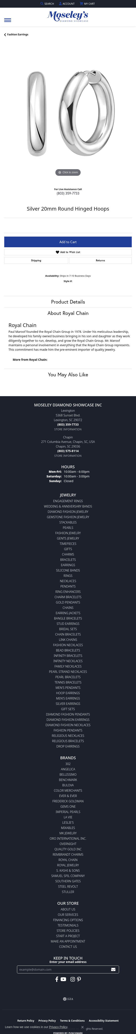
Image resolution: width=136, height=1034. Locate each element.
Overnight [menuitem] (68, 844)
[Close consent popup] (82, 1027)
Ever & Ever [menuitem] (68, 796)
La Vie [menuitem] (68, 817)
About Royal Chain (68, 313)
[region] (68, 113)
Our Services (68, 915)
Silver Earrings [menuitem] (68, 704)
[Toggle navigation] (7, 22)
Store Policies (68, 931)
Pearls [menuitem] (68, 528)
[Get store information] (68, 429)
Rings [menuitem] (68, 576)
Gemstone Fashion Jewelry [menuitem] (68, 517)
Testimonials (67, 925)
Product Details (68, 301)
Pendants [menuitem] (68, 586)
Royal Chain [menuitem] (68, 860)
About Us (68, 909)
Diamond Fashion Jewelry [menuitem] (68, 512)
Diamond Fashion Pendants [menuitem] (68, 714)
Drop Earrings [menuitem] (68, 746)
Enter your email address (67, 962)
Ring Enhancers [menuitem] (68, 592)
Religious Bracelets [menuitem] (68, 741)
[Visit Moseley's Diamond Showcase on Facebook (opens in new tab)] (56, 979)
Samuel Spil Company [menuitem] (68, 876)
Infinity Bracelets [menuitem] (68, 656)
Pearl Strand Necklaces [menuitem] (68, 672)
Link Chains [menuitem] (68, 640)
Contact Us (68, 947)
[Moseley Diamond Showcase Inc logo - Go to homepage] (68, 15)
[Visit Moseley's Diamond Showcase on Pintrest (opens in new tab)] (79, 979)
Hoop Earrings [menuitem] (68, 693)
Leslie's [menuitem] (68, 822)
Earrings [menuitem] (68, 565)
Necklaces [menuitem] (68, 581)
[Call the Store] (68, 424)
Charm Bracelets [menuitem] (68, 597)
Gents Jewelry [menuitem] (68, 538)
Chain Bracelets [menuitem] (68, 634)
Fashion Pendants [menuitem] (68, 730)
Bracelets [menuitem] (68, 560)
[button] (47, 3)
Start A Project (68, 936)
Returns (100, 260)
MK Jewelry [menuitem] (68, 833)
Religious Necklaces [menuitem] (68, 736)
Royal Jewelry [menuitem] (68, 865)
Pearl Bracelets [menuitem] (68, 677)
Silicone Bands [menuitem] (68, 570)
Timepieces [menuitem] (68, 544)
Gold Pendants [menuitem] (68, 602)
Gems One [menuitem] (68, 806)
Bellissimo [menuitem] (67, 774)
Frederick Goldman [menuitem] (68, 801)
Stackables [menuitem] (68, 522)
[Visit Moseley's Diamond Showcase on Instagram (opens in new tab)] (72, 979)
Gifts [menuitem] (68, 549)
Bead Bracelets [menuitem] (68, 650)
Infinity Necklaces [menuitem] (68, 661)
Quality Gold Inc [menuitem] (68, 849)
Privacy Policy (58, 1027)
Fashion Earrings (17, 34)
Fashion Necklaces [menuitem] (68, 645)
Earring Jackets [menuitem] (68, 613)
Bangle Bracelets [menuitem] (68, 618)
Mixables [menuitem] (68, 828)
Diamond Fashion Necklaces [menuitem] (68, 725)
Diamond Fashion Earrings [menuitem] (67, 720)
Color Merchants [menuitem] (68, 790)
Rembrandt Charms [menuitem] (68, 854)
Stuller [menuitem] (68, 892)
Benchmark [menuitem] (68, 780)
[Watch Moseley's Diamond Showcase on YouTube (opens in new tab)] (63, 979)
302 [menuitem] (68, 764)
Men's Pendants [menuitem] (68, 688)
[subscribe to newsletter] (113, 969)
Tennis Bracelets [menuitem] (68, 682)
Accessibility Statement (104, 1020)
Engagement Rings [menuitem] (68, 501)
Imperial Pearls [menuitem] (68, 812)
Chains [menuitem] (68, 608)
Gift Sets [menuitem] (68, 709)
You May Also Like (68, 374)
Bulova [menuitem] (68, 785)
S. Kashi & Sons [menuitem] (68, 870)
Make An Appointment (68, 941)
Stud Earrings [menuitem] (68, 624)
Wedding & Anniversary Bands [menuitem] (68, 506)
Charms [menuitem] (68, 554)
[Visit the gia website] (68, 999)
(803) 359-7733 (68, 193)
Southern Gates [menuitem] (68, 881)
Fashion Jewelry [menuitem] (68, 533)
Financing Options (68, 920)
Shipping (36, 260)
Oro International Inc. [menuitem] (68, 838)
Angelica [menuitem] (68, 769)
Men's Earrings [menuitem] (68, 698)
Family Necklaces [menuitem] (68, 666)
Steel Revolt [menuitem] (68, 886)
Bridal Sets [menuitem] (68, 629)
